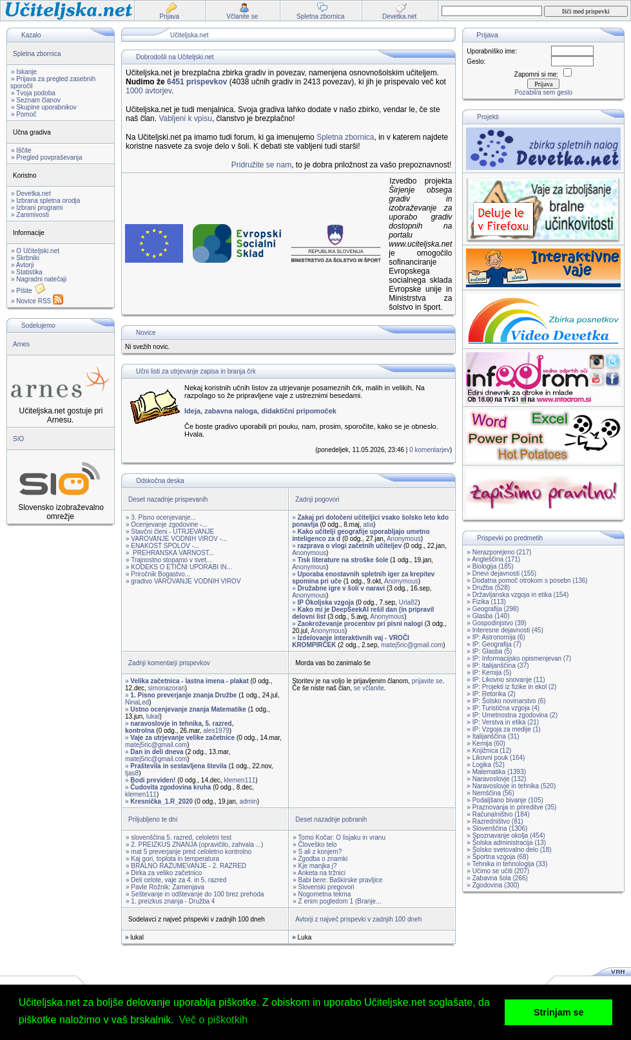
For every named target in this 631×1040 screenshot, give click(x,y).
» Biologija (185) (490, 566)
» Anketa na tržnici (319, 872)
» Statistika (27, 272)
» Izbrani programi (37, 207)
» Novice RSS (37, 301)
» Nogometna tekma (322, 894)
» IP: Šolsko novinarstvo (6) (506, 700)
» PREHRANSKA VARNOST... (170, 552)
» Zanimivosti (30, 214)
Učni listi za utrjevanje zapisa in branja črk (196, 371)
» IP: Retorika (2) (491, 693)
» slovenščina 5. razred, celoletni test (178, 837)
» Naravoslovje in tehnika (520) (511, 785)
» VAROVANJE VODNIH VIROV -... (176, 538)
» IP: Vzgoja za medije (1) (504, 729)
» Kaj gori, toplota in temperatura (172, 858)
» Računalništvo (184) (498, 814)
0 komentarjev (429, 449)
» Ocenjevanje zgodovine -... (167, 524)
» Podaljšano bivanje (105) (505, 800)
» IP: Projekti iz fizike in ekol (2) (511, 686)
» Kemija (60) (486, 743)
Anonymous (404, 538)
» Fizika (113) (486, 601)
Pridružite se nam (261, 164)
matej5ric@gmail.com (412, 644)
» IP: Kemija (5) (489, 672)
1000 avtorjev (148, 90)
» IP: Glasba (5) (489, 651)
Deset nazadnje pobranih (331, 819)
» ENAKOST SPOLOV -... (162, 545)
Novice (146, 332)
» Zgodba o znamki (320, 858)
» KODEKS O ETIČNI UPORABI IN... (179, 567)
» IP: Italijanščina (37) (498, 665)
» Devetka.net (31, 193)
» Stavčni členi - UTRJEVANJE (170, 531)
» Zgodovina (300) (493, 885)
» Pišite (28, 290)
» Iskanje (24, 71)
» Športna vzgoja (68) (498, 856)
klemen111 (239, 780)
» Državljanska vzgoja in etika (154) (517, 594)
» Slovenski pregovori (323, 887)
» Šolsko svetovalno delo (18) (509, 849)
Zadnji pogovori (317, 499)
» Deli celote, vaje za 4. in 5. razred (176, 880)
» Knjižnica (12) (489, 750)
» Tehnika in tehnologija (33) (507, 863)
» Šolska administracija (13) (506, 842)
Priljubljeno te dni (152, 819)
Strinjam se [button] (559, 1012)
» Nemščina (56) (490, 793)
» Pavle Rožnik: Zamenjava (165, 887)
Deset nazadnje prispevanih (168, 499)
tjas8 (132, 773)
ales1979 (216, 730)
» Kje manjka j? (314, 865)
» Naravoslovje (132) (496, 778)
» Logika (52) (485, 764)
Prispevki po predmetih (510, 538)
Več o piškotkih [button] (213, 1019)
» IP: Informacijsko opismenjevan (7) (519, 658)
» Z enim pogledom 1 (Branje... (337, 901)
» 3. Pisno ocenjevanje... (161, 517)
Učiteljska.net (189, 35)
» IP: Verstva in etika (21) (503, 722)
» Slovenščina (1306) (497, 828)
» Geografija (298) (493, 608)
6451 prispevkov (197, 81)
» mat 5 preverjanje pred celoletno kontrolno (188, 851)
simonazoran (166, 688)
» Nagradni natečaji (38, 279)
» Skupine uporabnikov (44, 107)
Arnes (21, 344)
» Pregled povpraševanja (47, 157)
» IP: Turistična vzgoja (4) (503, 708)
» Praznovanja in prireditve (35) (511, 807)
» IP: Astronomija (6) (496, 637)
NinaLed (137, 702)
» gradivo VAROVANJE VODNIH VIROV (183, 581)
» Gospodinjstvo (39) (496, 623)
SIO (18, 438)
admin (248, 801)
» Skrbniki (25, 257)
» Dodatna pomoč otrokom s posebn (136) (527, 580)
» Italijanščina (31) (493, 736)
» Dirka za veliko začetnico (164, 872)
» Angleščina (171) (493, 559)
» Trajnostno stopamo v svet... (168, 559)
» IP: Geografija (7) (494, 644)
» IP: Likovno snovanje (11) (506, 679)
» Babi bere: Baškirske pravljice (338, 880)
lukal (153, 716)
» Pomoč (23, 114)
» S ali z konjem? (317, 851)
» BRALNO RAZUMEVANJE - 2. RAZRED (186, 865)
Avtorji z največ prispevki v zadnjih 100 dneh (358, 919)
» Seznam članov (36, 100)
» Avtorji (22, 265)
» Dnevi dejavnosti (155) (501, 573)
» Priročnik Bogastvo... (158, 574)
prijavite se (427, 681)
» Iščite (21, 150)
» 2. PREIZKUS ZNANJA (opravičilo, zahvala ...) (194, 844)
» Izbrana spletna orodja (45, 200)
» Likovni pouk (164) (496, 757)
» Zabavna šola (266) (497, 878)
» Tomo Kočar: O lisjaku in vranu (339, 837)
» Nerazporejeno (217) (499, 552)
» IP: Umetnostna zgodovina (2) (512, 715)
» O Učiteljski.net (35, 250)
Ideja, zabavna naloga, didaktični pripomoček (260, 411)
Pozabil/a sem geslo (544, 92)
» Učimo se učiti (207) (498, 871)
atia (368, 524)
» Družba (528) (488, 587)
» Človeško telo (314, 844)
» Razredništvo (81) (495, 821)
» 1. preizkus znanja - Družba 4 (170, 901)
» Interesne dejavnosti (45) (505, 630)
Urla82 (408, 602)
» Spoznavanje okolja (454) (506, 835)
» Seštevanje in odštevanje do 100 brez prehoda (195, 894)
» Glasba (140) (488, 615)
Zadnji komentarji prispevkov (169, 663)
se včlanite (369, 688)
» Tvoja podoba (33, 93)
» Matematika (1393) (496, 771)
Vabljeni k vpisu (185, 118)
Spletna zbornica (37, 53)
